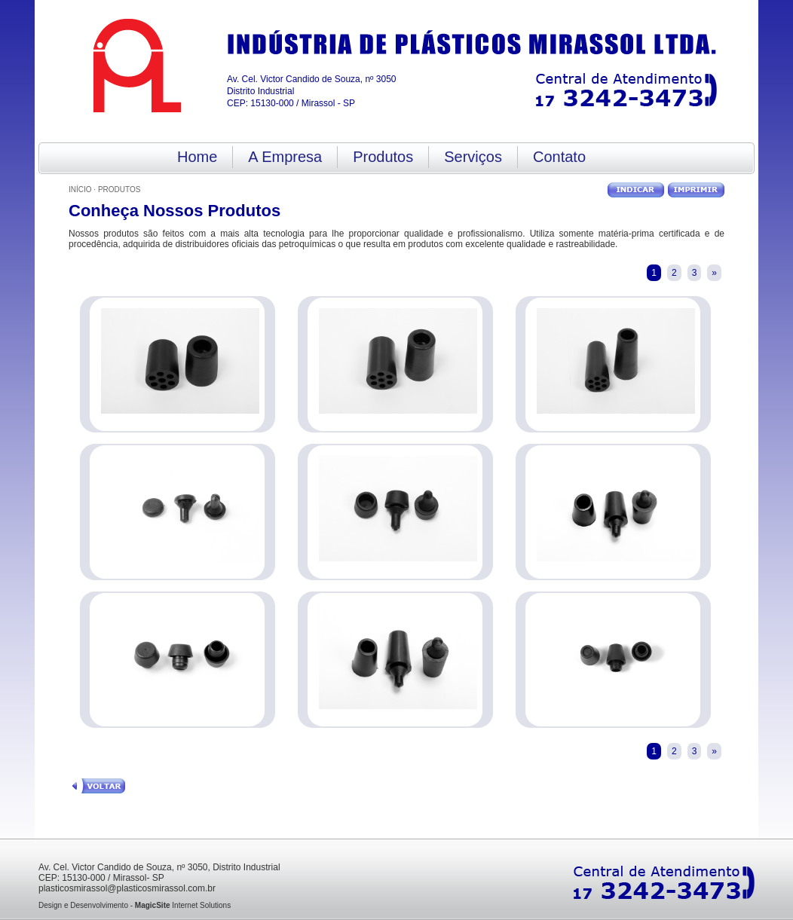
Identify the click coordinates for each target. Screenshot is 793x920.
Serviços (473, 156)
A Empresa (285, 156)
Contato (559, 156)
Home (197, 156)
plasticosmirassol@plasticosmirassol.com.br (127, 888)
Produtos (383, 156)
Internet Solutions (183, 905)
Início (80, 189)
